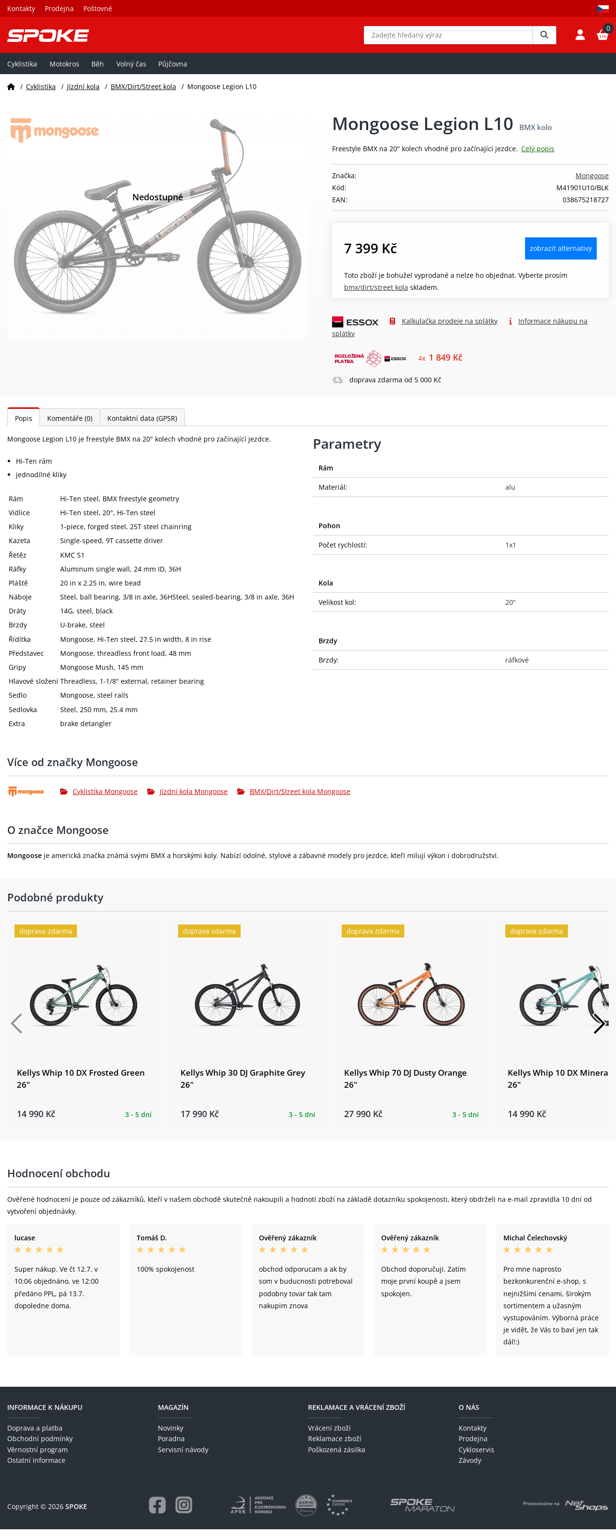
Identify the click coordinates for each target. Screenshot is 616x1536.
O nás (469, 1414)
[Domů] (11, 93)
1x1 (510, 551)
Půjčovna (172, 70)
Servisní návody (183, 1456)
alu (510, 494)
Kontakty (21, 8)
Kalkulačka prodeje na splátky (450, 328)
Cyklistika (22, 70)
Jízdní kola (83, 93)
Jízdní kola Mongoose (187, 798)
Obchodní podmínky (40, 1445)
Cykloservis (476, 1456)
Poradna (171, 1445)
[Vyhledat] (544, 38)
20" (510, 609)
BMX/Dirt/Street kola (143, 93)
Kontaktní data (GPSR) (142, 425)
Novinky (170, 1434)
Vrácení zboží (329, 1434)
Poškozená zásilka (336, 1456)
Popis (23, 425)
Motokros (64, 70)
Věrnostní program (37, 1456)
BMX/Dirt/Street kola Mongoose (293, 798)
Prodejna (59, 8)
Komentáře (69, 425)
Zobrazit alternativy (561, 255)
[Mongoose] (33, 798)
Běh (97, 70)
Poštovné (97, 8)
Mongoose (592, 182)
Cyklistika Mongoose (99, 798)
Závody (470, 1467)
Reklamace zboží (334, 1445)
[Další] (599, 1031)
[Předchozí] (17, 1031)
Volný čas (131, 70)
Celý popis (537, 155)
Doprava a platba (35, 1434)
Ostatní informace (36, 1467)
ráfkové (517, 666)
